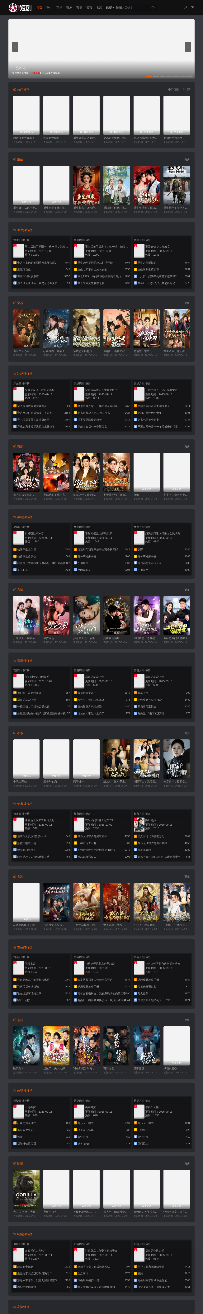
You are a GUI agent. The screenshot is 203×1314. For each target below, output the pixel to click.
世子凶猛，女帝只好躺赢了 (116, 924)
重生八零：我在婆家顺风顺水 (56, 207)
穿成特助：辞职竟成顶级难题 (56, 494)
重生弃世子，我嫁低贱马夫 (147, 207)
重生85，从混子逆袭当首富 (26, 207)
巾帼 (136, 494)
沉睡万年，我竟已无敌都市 (86, 494)
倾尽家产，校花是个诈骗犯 (176, 781)
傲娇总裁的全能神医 (175, 638)
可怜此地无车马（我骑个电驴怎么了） (86, 1211)
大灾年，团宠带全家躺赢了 (116, 1211)
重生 (49, 7)
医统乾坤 (18, 1068)
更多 (187, 159)
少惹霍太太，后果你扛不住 (86, 638)
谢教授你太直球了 (24, 137)
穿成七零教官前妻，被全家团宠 (147, 137)
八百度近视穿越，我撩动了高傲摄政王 (56, 924)
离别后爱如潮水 (172, 137)
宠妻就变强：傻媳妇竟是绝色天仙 (116, 494)
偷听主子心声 (21, 351)
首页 (39, 7)
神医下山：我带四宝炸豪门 (147, 781)
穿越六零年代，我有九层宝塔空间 (116, 137)
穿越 (59, 7)
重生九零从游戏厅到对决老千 (86, 137)
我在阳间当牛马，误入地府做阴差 (86, 1068)
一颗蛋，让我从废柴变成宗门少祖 (176, 924)
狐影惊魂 (139, 1068)
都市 (89, 7)
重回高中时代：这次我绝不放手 (116, 207)
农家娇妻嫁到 (51, 137)
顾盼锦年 (78, 781)
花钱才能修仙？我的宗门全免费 (26, 924)
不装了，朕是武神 (144, 924)
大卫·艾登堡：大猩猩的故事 (26, 1211)
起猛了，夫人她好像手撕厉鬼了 (56, 1068)
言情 (79, 7)
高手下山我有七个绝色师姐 (176, 494)
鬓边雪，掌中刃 (143, 351)
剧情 (119, 7)
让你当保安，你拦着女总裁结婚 (176, 1211)
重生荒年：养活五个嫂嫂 (176, 207)
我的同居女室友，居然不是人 (26, 494)
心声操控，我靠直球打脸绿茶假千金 (56, 351)
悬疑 (109, 7)
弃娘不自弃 (50, 1211)
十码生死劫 (20, 781)
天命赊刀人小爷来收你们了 (147, 1211)
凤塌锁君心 (170, 1068)
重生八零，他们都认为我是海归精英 (176, 351)
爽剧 (69, 7)
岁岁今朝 (48, 638)
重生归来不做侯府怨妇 (86, 207)
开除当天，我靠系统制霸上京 (26, 638)
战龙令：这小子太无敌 (116, 781)
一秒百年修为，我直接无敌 (86, 924)
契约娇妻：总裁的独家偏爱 (147, 638)
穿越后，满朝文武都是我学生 (116, 351)
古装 (99, 7)
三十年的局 (50, 781)
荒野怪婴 (108, 1068)
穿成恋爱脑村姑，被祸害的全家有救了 (86, 351)
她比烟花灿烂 (111, 638)
